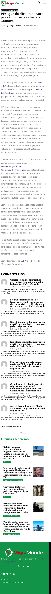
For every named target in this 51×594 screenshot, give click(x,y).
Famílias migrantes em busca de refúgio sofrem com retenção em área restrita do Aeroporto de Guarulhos (16, 527)
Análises (7, 462)
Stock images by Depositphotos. (22, 560)
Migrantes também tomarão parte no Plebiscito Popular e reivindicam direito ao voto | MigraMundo (26, 365)
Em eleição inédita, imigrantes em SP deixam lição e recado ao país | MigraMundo (28, 324)
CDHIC (24, 260)
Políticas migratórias (9, 10)
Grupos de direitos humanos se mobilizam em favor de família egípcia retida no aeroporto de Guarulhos (16, 508)
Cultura (7, 497)
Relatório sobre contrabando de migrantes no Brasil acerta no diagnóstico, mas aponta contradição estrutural (16, 453)
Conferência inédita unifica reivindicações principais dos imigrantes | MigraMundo (27, 282)
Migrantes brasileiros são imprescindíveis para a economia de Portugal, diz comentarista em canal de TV (17, 473)
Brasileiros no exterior (13, 480)
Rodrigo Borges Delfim (12, 26)
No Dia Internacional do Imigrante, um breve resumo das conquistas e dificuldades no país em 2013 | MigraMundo (27, 303)
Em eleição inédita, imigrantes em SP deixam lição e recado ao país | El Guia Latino (28, 344)
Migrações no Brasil (12, 516)
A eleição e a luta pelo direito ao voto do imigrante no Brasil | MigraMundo (28, 408)
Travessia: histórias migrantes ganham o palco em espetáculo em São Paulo (16, 490)
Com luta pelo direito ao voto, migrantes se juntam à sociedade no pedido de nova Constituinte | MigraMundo (27, 387)
